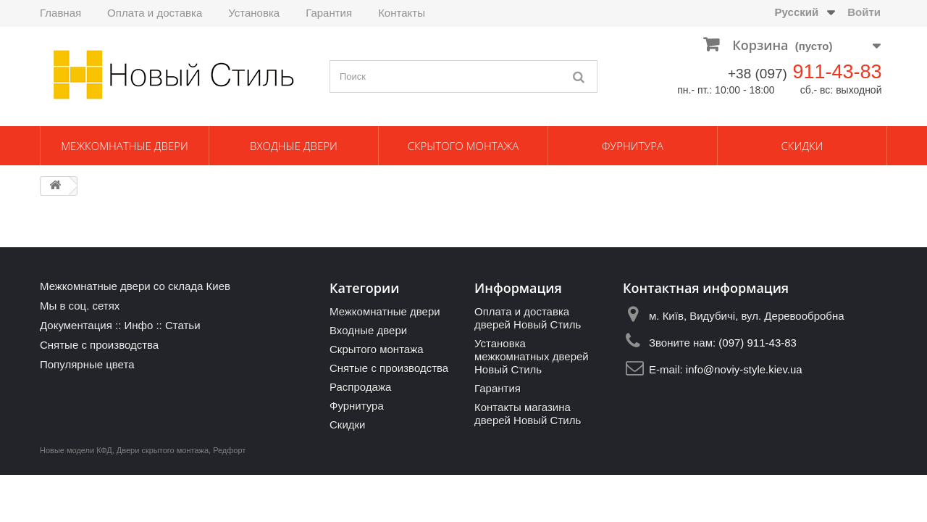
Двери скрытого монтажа (163, 450)
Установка (254, 13)
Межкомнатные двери (124, 145)
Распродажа (360, 387)
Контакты (401, 13)
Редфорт (229, 450)
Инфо (138, 325)
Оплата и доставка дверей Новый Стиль (527, 318)
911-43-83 (836, 72)
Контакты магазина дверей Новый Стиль (527, 413)
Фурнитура (632, 145)
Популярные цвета (87, 364)
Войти (864, 12)
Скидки (802, 145)
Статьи (183, 325)
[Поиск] (579, 76)
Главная (60, 13)
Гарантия (329, 13)
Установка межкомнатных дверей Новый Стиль (531, 356)
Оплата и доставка (154, 13)
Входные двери (293, 145)
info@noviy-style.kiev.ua (744, 369)
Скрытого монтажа (463, 145)
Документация (76, 325)
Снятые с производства (99, 345)
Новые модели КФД (76, 450)
